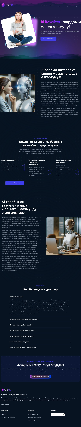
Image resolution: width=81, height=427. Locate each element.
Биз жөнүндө (4, 414)
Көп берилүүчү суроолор (8, 417)
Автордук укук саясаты (34, 420)
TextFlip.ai (8, 404)
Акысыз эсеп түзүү (8, 160)
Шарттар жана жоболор (34, 417)
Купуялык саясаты (33, 414)
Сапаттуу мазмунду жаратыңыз (63, 161)
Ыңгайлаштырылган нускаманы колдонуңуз (37, 162)
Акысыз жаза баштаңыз (48, 38)
